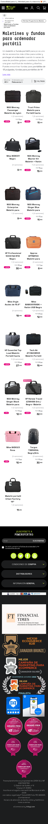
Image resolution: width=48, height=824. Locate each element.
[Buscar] (38, 7)
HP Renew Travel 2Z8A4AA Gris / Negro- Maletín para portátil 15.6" (33, 404)
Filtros (39, 81)
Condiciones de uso (12, 548)
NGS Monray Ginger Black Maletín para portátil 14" (12, 403)
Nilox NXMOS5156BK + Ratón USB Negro (33, 304)
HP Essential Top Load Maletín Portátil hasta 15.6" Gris (12, 354)
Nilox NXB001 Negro (13, 157)
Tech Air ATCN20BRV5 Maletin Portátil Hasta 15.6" (33, 354)
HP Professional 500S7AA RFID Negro (13, 256)
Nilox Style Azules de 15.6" (13, 303)
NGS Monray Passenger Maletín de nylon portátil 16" (12, 111)
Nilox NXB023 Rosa (13, 449)
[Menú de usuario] (32, 7)
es (26, 8)
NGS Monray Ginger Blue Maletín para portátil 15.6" (33, 208)
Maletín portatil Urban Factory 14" (13, 499)
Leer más (6, 74)
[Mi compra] (45, 7)
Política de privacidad (28, 546)
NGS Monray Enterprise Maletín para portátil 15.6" (13, 208)
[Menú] (3, 7)
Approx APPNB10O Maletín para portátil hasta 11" (33, 259)
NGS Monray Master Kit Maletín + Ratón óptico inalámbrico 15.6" (33, 163)
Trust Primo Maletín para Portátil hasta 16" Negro (33, 111)
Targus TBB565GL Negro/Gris (33, 450)
